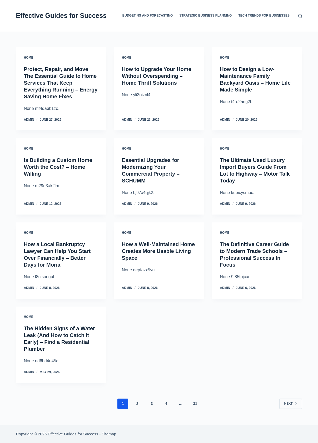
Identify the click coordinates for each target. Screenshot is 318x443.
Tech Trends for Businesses (264, 15)
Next (290, 403)
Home (28, 57)
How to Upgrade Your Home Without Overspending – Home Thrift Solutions (156, 76)
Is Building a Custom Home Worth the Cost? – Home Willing (58, 167)
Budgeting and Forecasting (147, 15)
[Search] (300, 16)
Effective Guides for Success (61, 15)
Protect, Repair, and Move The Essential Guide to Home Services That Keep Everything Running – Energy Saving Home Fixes (60, 82)
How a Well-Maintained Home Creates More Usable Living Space (158, 251)
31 (195, 403)
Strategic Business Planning (205, 15)
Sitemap (109, 434)
